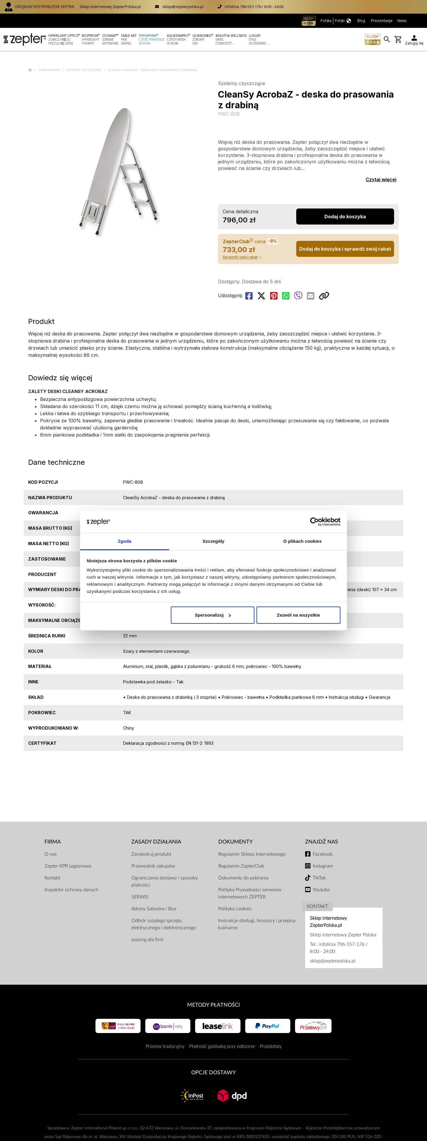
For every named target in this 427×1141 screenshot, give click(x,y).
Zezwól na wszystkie (298, 615)
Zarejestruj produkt (151, 854)
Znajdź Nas (321, 841)
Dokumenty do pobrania (243, 878)
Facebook (323, 854)
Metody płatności (213, 1005)
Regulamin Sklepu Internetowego (252, 854)
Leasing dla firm (147, 939)
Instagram (323, 866)
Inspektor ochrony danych (71, 889)
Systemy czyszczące (84, 70)
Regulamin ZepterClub (241, 866)
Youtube (321, 889)
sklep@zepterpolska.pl (182, 6)
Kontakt (52, 878)
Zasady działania (156, 841)
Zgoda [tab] (124, 541)
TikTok (319, 878)
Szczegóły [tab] (213, 541)
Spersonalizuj (213, 615)
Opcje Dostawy (213, 1072)
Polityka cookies (234, 908)
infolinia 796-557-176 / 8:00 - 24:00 (254, 6)
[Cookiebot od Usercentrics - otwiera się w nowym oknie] (314, 521)
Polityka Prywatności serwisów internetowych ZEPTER (249, 893)
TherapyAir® (49, 70)
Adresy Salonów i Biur (154, 908)
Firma (52, 841)
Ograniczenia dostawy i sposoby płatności (164, 881)
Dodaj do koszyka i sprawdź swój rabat (345, 249)
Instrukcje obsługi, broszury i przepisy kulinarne (257, 924)
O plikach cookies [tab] (302, 541)
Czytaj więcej (381, 179)
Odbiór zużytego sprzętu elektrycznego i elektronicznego (163, 924)
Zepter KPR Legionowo (67, 866)
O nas (50, 854)
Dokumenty (235, 841)
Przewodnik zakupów (153, 866)
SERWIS (139, 897)
